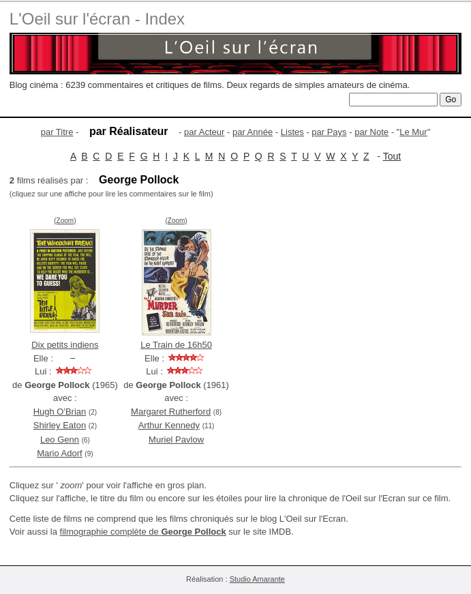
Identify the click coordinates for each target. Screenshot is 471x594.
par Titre (57, 132)
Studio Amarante (257, 579)
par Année (252, 132)
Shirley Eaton (59, 425)
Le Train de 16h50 (176, 345)
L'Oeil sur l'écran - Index (97, 19)
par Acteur (204, 132)
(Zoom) (65, 220)
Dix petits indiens (64, 345)
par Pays (329, 132)
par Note (371, 132)
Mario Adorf (59, 453)
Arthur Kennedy (169, 425)
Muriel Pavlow (176, 439)
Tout (392, 156)
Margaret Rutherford (171, 411)
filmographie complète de (143, 531)
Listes (292, 132)
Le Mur (413, 132)
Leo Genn (59, 439)
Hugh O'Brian (60, 411)
